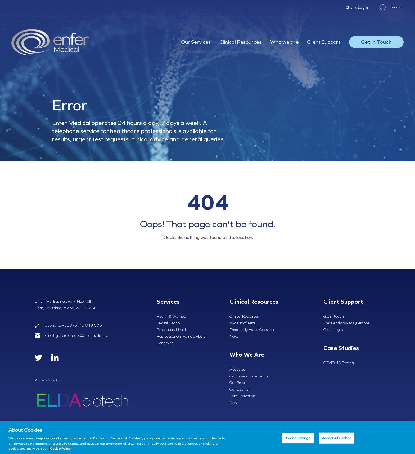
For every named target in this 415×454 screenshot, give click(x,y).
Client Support (323, 42)
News (233, 336)
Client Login (357, 7)
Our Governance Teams (248, 376)
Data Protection (242, 396)
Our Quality (239, 389)
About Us (237, 369)
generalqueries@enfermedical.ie (82, 335)
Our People (238, 383)
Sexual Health (168, 323)
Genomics (165, 343)
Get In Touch (376, 42)
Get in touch (333, 316)
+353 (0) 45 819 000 (82, 325)
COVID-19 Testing (338, 363)
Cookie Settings (298, 438)
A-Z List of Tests (242, 323)
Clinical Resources (240, 42)
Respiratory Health (172, 330)
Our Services (196, 42)
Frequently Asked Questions (252, 330)
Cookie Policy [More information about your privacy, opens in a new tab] (60, 449)
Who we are (284, 42)
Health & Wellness (171, 316)
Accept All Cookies (336, 438)
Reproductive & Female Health (182, 336)
